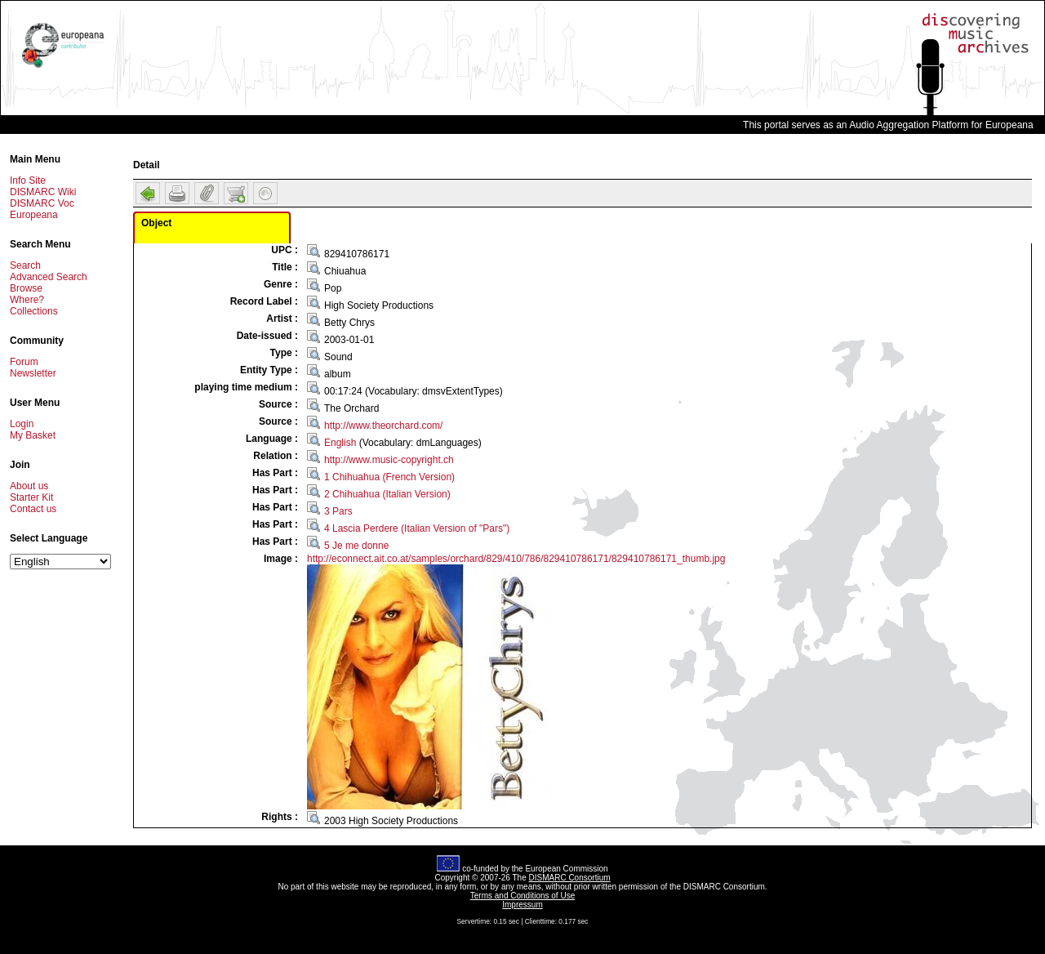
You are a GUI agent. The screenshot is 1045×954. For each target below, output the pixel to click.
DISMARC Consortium (570, 877)
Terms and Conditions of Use (522, 895)
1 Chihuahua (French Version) (389, 477)
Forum (24, 362)
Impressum (522, 904)
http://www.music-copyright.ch (389, 460)
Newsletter (33, 373)
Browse (26, 288)
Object (156, 223)
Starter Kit (31, 497)
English (340, 442)
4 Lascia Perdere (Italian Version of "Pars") (416, 528)
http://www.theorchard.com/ (383, 425)
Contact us (33, 509)
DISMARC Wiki (43, 192)
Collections (34, 311)
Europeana (34, 215)
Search (25, 265)
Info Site (28, 180)
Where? (27, 299)
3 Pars (338, 511)
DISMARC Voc (42, 203)
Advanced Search (48, 277)
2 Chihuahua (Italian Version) (387, 494)
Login (21, 424)
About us (29, 486)
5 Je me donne (356, 545)
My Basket (33, 435)
